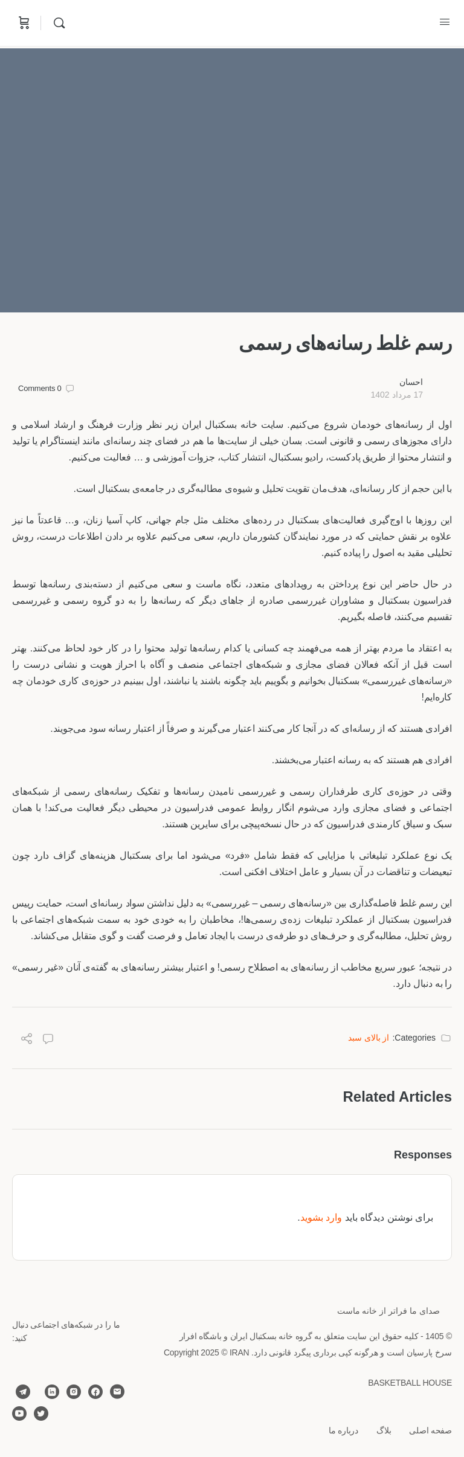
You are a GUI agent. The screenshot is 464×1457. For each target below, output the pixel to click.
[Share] (26, 1040)
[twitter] (41, 1413)
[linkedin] (52, 1391)
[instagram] (73, 1391)
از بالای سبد (369, 1037)
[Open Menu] (444, 22)
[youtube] (19, 1413)
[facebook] (95, 1391)
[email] (117, 1391)
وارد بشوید (321, 1217)
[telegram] (23, 1391)
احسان (411, 382)
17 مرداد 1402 (396, 394)
